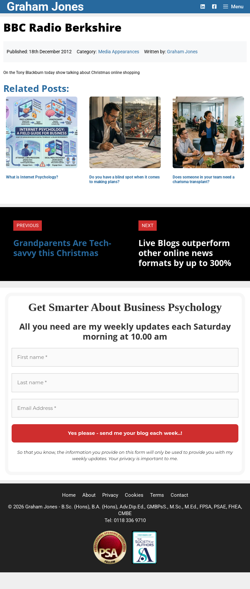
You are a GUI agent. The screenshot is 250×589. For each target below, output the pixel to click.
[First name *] (125, 357)
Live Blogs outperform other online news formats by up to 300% (184, 252)
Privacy (110, 495)
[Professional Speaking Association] (110, 562)
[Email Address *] (125, 408)
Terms (157, 495)
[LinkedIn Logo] (203, 6)
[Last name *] (125, 382)
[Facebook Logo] (214, 6)
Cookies (134, 495)
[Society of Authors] (144, 562)
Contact (179, 495)
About (89, 495)
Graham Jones (45, 6)
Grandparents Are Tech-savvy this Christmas (62, 247)
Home (69, 495)
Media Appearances (118, 51)
